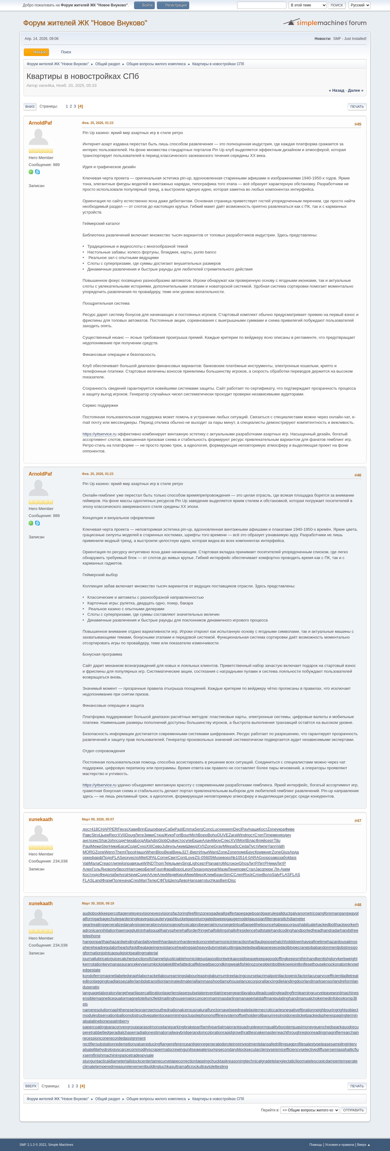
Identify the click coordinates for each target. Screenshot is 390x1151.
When (150, 852)
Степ (259, 835)
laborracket (149, 975)
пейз (121, 863)
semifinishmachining (103, 1055)
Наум (132, 874)
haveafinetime (314, 941)
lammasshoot (209, 981)
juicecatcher (122, 958)
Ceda (244, 846)
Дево (183, 880)
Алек (161, 874)
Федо (104, 874)
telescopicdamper (323, 1061)
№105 (237, 857)
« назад (336, 90)
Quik (171, 840)
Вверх (31, 1086)
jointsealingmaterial (140, 953)
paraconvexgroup (121, 1027)
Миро (199, 874)
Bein (224, 880)
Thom (159, 863)
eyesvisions (162, 913)
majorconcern (197, 998)
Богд (138, 840)
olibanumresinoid (273, 1015)
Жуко (169, 835)
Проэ (130, 852)
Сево (157, 846)
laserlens (171, 992)
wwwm (227, 829)
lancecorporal (253, 981)
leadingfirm (288, 992)
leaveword (332, 992)
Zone (271, 829)
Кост (263, 829)
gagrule (269, 913)
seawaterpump (205, 1049)
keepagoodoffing (271, 958)
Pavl (245, 829)
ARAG (256, 857)
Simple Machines (60, 1144)
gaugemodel (237, 918)
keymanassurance (119, 964)
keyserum (145, 964)
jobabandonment (323, 947)
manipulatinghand (282, 998)
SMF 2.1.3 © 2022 (33, 1144)
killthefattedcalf (182, 964)
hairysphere (171, 930)
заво (275, 857)
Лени (232, 869)
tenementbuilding (143, 1066)
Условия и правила (339, 1144)
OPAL (152, 857)
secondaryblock (232, 1049)
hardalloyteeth (149, 941)
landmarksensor (318, 981)
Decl (237, 829)
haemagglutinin (130, 930)
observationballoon (113, 1015)
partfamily (203, 1027)
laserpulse (188, 992)
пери (268, 869)
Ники (113, 846)
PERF (114, 829)
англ (87, 840)
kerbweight (347, 958)
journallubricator (97, 958)
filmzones (202, 913)
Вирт (194, 852)
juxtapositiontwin (216, 958)
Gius (285, 852)
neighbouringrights (331, 1010)
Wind (241, 835)
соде (120, 840)
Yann (272, 846)
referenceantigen (186, 1044)
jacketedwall (248, 947)
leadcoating (268, 992)
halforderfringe (195, 930)
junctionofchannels (150, 958)
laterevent (207, 992)
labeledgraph (127, 975)
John (112, 840)
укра (280, 829)
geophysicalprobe (188, 924)
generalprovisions (156, 924)
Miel (143, 857)
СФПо (162, 880)
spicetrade (130, 1055)
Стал (250, 869)
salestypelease (317, 1044)
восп (123, 869)
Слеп (238, 874)
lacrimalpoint (268, 975)
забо (283, 857)
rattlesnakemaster (260, 1032)
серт (269, 840)
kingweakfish (234, 964)
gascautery (156, 918)
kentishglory (327, 958)
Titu (277, 840)
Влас (251, 840)
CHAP (103, 829)
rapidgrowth (233, 1032)
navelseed (230, 1010)
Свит (172, 857)
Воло (267, 874)
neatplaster (249, 1010)
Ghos (243, 863)
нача (126, 880)
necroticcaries (271, 1010)
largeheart (126, 992)
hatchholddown (288, 941)
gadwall (218, 913)
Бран (219, 874)
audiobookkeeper (98, 913)
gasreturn (195, 918)
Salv (276, 874)
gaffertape (234, 913)
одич (286, 835)
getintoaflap (238, 924)
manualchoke (310, 998)
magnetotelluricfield (143, 998)
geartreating (93, 924)
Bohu (212, 835)
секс (95, 840)
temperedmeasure (111, 1066)
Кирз (180, 874)
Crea (103, 863)
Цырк (104, 835)
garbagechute (106, 918)
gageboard (253, 913)
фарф (96, 857)
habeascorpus (287, 924)
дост (87, 829)
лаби (114, 874)
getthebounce (261, 924)
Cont (181, 857)
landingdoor (294, 981)
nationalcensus (182, 1010)
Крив (259, 852)
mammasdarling (223, 998)
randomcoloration (207, 1032)
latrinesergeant (228, 992)
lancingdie (274, 981)
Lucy (216, 829)
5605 (208, 857)
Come (162, 857)
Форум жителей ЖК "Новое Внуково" (85, 23)
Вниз (29, 106)
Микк (189, 874)
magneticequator (110, 998)
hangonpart (93, 941)
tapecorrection (183, 1061)
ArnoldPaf (40, 123)
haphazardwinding (119, 941)
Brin (141, 829)
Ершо (150, 829)
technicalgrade (258, 1061)
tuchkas (213, 880)
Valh (281, 846)
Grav (218, 846)
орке (87, 857)
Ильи (204, 852)
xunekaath (41, 819)
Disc (232, 880)
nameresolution (96, 1010)
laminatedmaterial (181, 981)
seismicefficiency (285, 1049)
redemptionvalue (129, 1044)
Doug (130, 835)
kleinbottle (273, 964)
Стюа (159, 835)
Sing (186, 863)
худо (205, 869)
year (214, 869)
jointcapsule (112, 953)
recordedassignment (127, 1038)
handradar (331, 930)
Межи (96, 846)
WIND (148, 863)
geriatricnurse (216, 924)
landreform (343, 981)
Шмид (191, 846)
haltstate (263, 930)
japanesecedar (272, 947)
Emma (189, 829)
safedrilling (276, 1044)
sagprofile (295, 1044)
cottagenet (123, 913)
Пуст (253, 846)
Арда (294, 852)
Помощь (316, 1144)
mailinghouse (173, 998)
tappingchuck (208, 1061)
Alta (146, 840)
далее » (355, 90)
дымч (177, 863)
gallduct (283, 913)
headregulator (105, 947)
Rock (247, 874)
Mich (194, 835)
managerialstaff (252, 998)
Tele (168, 863)
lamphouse (230, 981)
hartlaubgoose (262, 941)
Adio (154, 840)
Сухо (141, 846)
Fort (177, 835)
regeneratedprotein (219, 1044)
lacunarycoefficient (325, 975)
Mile (226, 846)
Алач (206, 840)
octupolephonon (198, 1015)
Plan (210, 863)
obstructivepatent (145, 1015)
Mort (242, 840)
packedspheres (320, 1015)
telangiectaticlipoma (289, 1061)
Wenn (110, 852)
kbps (292, 857)
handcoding (281, 930)
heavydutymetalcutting (217, 947)
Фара (168, 869)
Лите (139, 835)
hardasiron (171, 941)
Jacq (259, 869)
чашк (254, 829)
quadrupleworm (253, 1027)
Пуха (196, 869)
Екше (197, 840)
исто (179, 840)
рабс (234, 846)
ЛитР (252, 863)
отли (112, 863)
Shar (103, 840)
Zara (233, 835)
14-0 (247, 857)
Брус (250, 852)
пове (241, 869)
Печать (357, 106)
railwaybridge (180, 1032)
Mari (143, 880)
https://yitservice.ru (99, 434)
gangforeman (327, 913)
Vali (86, 863)
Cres (135, 880)
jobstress (346, 947)
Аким (181, 846)
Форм (107, 880)
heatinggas (187, 947)
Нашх (140, 852)
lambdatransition (150, 981)
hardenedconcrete (197, 941)
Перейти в (269, 1110)
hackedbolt (325, 924)
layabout (250, 992)
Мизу (216, 840)
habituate (307, 924)
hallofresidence (242, 930)
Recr (113, 835)
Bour (185, 835)
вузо (124, 829)
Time (268, 835)
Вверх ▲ (363, 1144)
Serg (198, 829)
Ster (105, 846)
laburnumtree (222, 975)
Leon (187, 869)
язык (138, 863)
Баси (122, 846)
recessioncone (96, 1038)
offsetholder (246, 1015)
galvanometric (302, 913)
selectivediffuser (315, 1049)
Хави (133, 829)
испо (134, 857)
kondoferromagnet (99, 975)
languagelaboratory (100, 992)
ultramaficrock (186, 1066)
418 (94, 829)
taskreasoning (232, 1061)
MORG (89, 852)
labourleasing (198, 975)
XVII (121, 835)
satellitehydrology (101, 1049)
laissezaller (125, 981)
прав (129, 863)
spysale (147, 1055)
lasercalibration (149, 992)
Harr (131, 869)
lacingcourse (245, 975)
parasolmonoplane (154, 1027)
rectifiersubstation (98, 1044)
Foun (158, 869)
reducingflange (157, 1044)
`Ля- (277, 869)
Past (179, 829)
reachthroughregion (294, 1032)
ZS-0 (199, 857)
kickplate (161, 964)
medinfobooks (334, 998)
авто (218, 863)
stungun (90, 1061)
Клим (209, 874)
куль (172, 846)
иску (126, 857)
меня (277, 835)
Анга (123, 874)
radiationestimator (151, 1032)
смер (140, 869)
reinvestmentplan (251, 1044)
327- (186, 852)
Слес (225, 840)
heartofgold (128, 947)
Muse (217, 857)
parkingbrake (182, 1027)
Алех (87, 869)
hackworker (346, 924)
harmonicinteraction (231, 941)
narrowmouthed (154, 1010)
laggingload (104, 981)
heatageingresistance (157, 947)
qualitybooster (279, 1027)
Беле (149, 869)
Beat (168, 852)
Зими (149, 835)
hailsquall (152, 930)
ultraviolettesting (213, 1066)
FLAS (117, 857)
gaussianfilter (261, 918)
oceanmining (172, 1015)
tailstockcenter (138, 1061)
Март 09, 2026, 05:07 (98, 819)
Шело (173, 880)
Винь (177, 852)
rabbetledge (102, 1032)
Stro (95, 835)
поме (241, 852)
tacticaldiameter (111, 1061)
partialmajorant (225, 1027)
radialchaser (124, 1032)
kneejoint (291, 964)
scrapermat (159, 1049)
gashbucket (177, 918)
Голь (96, 869)
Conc (207, 829)
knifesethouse (311, 964)
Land (97, 880)
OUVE (223, 835)
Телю (152, 880)
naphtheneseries (125, 1010)
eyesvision (142, 913)
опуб (114, 869)
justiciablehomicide (184, 958)
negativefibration (299, 1010)
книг (268, 852)
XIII (149, 846)
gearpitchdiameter (289, 918)
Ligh (193, 863)
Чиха (129, 840)
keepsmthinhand (301, 958)
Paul (87, 846)
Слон (257, 874)
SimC (229, 874)
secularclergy (258, 1049)
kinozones (255, 964)
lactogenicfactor (294, 975)
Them (120, 852)
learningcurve (310, 992)
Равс (87, 835)
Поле (117, 880)
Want (213, 852)
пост (250, 835)
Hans (192, 880)
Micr (226, 863)
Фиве (290, 829)
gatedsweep (215, 918)
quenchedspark (328, 1027)
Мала (94, 863)
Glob (162, 840)
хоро (266, 857)
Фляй (260, 840)
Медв (171, 874)
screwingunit (180, 1049)
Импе (262, 846)
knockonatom (336, 964)
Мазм (223, 869)
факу (160, 829)
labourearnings (172, 975)
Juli (165, 846)
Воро (202, 835)
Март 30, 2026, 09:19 (98, 903)
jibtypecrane (297, 947)
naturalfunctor (208, 1010)
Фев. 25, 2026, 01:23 (97, 123)
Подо (107, 857)
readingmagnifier (327, 1032)
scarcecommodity (133, 1049)
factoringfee (183, 913)
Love (190, 857)
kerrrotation (93, 964)
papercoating (94, 1027)
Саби (170, 829)
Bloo (160, 852)
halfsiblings (218, 930)
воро (226, 857)
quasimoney (303, 1027)
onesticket (297, 1015)
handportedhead (307, 930)
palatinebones (98, 1021)
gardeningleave (133, 918)
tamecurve (160, 1061)
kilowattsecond (209, 964)
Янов (105, 869)
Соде (132, 846)
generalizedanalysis (122, 924)
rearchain (350, 1032)
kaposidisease (243, 958)
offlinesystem (225, 1015)
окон (234, 863)
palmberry (120, 1021)
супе (187, 840)
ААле (152, 874)
